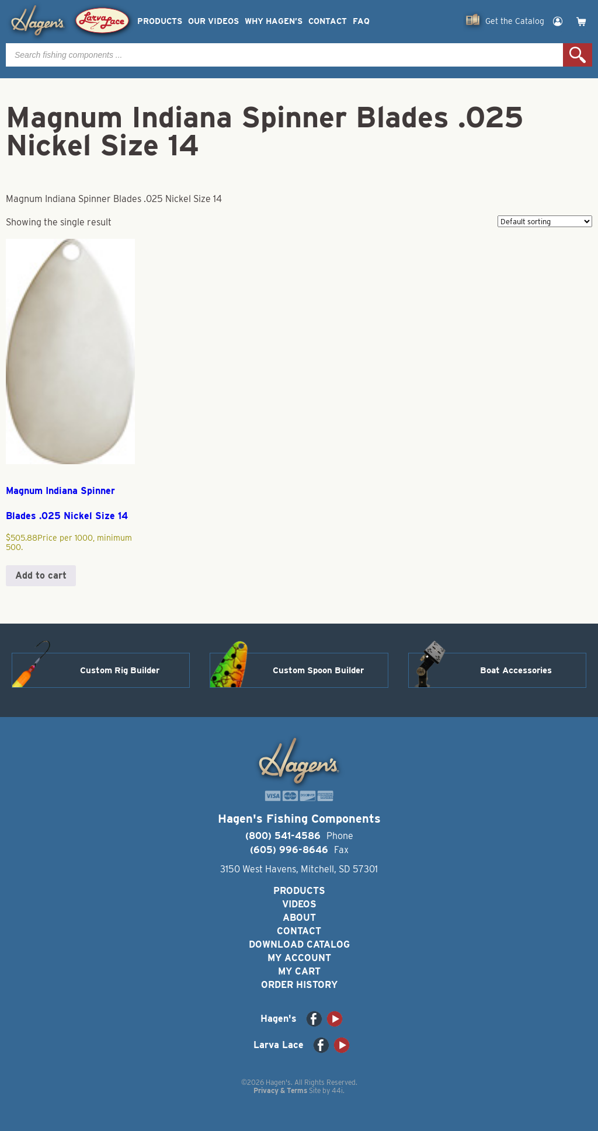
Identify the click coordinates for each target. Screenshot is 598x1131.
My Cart (299, 971)
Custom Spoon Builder (318, 670)
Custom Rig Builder (119, 670)
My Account (299, 957)
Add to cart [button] (41, 575)
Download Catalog (299, 944)
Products (159, 21)
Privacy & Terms (280, 1090)
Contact (327, 21)
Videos (299, 904)
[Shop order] (545, 221)
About (299, 917)
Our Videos (213, 21)
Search (577, 55)
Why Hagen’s (274, 21)
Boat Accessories (516, 670)
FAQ (361, 21)
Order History (299, 984)
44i (337, 1090)
